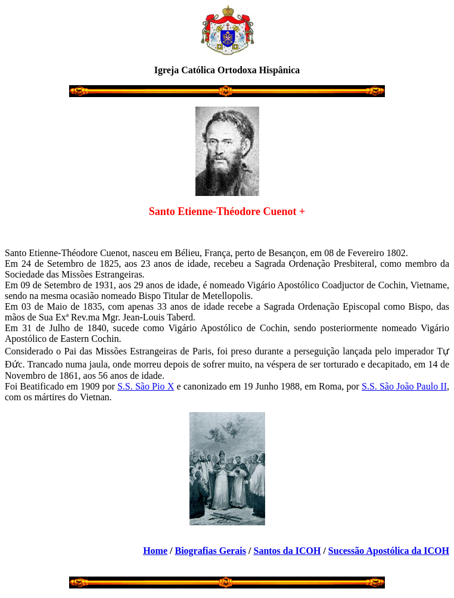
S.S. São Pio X (145, 386)
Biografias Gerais (210, 551)
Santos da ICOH (287, 551)
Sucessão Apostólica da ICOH (388, 551)
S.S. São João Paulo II (404, 386)
